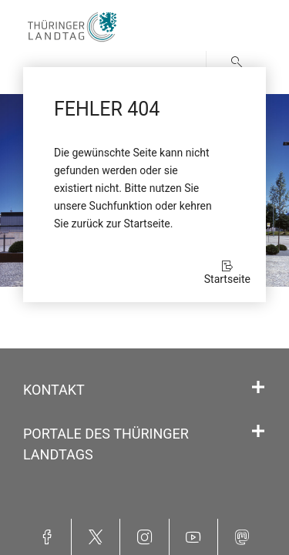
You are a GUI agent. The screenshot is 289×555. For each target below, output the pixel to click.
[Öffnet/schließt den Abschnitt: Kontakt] (258, 387)
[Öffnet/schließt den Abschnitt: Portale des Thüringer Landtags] (258, 431)
